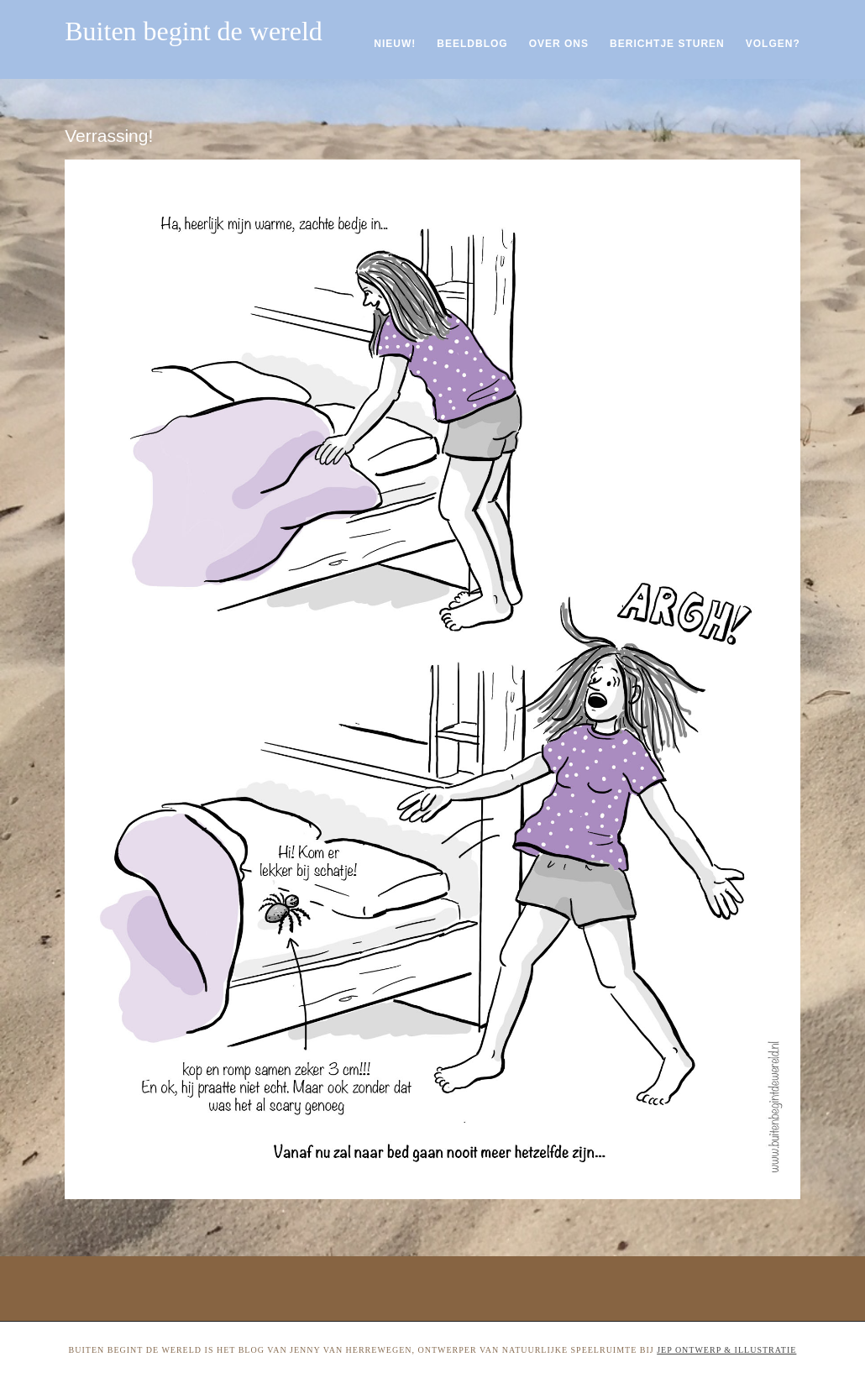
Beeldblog (472, 44)
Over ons (559, 44)
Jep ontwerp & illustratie (726, 1349)
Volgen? (773, 44)
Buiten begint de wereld (193, 31)
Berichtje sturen (667, 44)
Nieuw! (395, 44)
